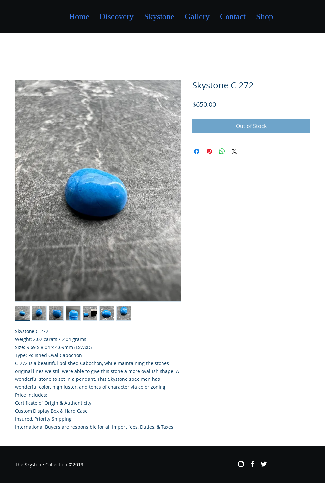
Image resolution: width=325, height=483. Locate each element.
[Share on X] (234, 151)
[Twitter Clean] (263, 464)
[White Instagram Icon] (241, 464)
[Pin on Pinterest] (209, 151)
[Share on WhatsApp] (222, 151)
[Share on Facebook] (197, 151)
